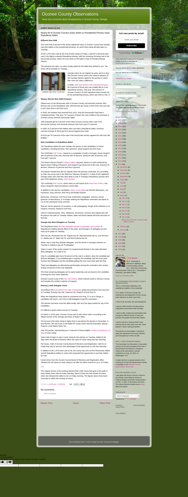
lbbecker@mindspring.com (125, 63)
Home (76, 403)
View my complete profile (125, 276)
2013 (120, 161)
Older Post (105, 403)
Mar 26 (124, 198)
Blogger (116, 442)
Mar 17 (124, 204)
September (124, 176)
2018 (120, 145)
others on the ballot (78, 190)
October (123, 173)
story (142, 384)
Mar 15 (124, 207)
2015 (120, 155)
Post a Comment (50, 394)
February (123, 226)
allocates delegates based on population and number (79, 226)
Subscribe (131, 45)
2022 (120, 133)
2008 (120, 243)
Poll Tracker (57, 153)
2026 (120, 120)
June (122, 186)
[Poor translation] (9, 462)
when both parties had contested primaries (91, 85)
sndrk (101, 442)
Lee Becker (133, 258)
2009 (120, 240)
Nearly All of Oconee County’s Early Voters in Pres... (134, 221)
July (121, 183)
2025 (120, 123)
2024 (120, 126)
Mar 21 (124, 201)
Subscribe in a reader (123, 78)
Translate (130, 399)
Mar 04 (124, 217)
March (122, 195)
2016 (120, 152)
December (124, 167)
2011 (120, 234)
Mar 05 (124, 214)
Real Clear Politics (96, 183)
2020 (120, 139)
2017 (120, 148)
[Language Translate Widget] (127, 396)
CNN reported (69, 179)
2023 (120, 129)
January (123, 230)
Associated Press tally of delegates (68, 290)
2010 (120, 237)
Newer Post (46, 403)
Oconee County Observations (70, 14)
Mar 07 (124, 211)
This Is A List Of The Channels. (127, 111)
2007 (120, 246)
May (121, 189)
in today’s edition (69, 162)
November (124, 170)
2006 (120, 249)
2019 (120, 142)
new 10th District (70, 279)
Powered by (131, 53)
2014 (120, 158)
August (123, 180)
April (122, 192)
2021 (120, 136)
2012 (120, 164)
